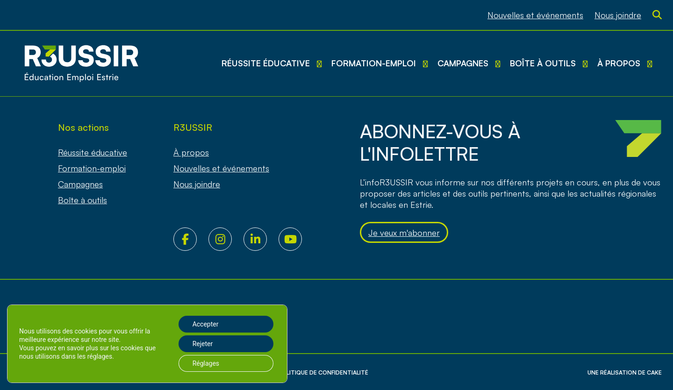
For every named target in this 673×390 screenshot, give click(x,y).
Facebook (190, 239)
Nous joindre (617, 15)
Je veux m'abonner (404, 232)
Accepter (206, 324)
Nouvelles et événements (535, 15)
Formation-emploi (373, 63)
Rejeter (203, 343)
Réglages (206, 363)
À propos (618, 63)
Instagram (225, 239)
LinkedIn (261, 239)
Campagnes (462, 63)
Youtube (296, 239)
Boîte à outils (543, 63)
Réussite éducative (266, 63)
